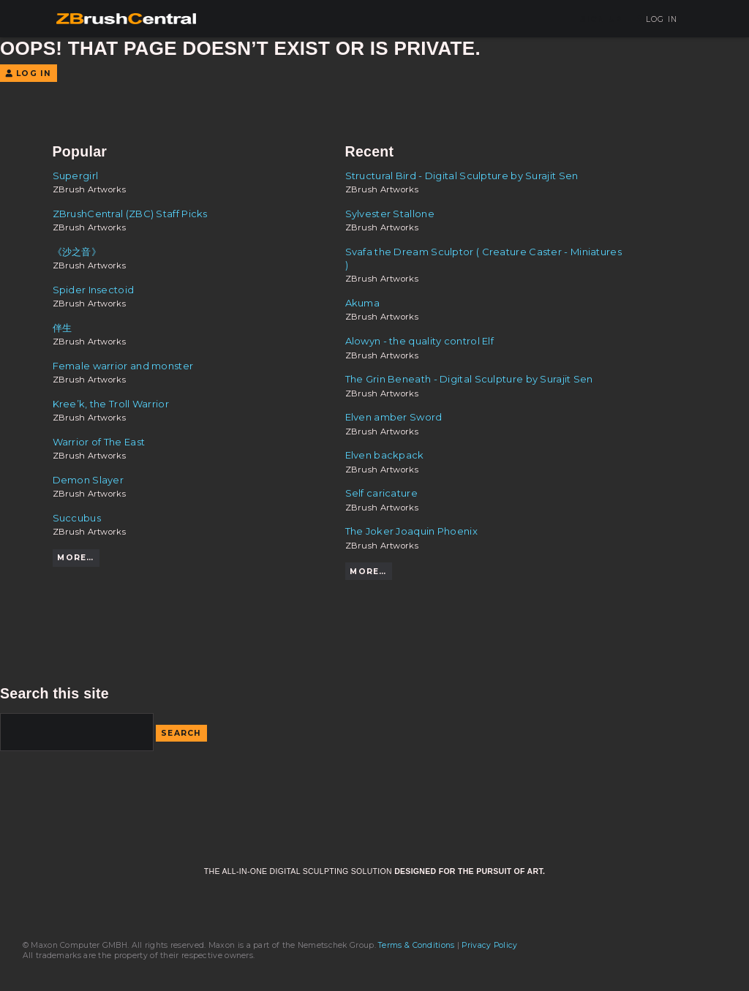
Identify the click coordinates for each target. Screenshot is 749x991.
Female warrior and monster (123, 366)
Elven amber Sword (394, 417)
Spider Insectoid (94, 289)
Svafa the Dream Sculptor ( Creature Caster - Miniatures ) (483, 258)
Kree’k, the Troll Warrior (111, 404)
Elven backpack (384, 455)
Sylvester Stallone (389, 213)
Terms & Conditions (416, 945)
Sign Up (601, 19)
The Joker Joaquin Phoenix (411, 531)
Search (181, 733)
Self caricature (381, 493)
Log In (656, 19)
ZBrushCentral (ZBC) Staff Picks (130, 213)
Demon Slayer (88, 480)
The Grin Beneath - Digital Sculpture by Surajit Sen (469, 379)
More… (75, 557)
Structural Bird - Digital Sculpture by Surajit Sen (462, 175)
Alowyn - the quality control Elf (419, 341)
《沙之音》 (77, 251)
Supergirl (76, 175)
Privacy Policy (489, 945)
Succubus (77, 518)
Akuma (362, 303)
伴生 (62, 328)
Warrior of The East (99, 442)
